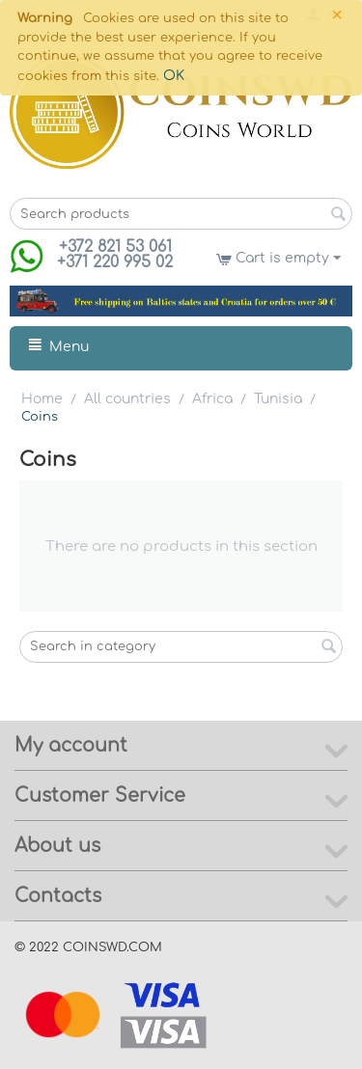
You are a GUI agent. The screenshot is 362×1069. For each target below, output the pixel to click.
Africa (212, 399)
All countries (127, 399)
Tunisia (278, 399)
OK (173, 76)
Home (42, 399)
